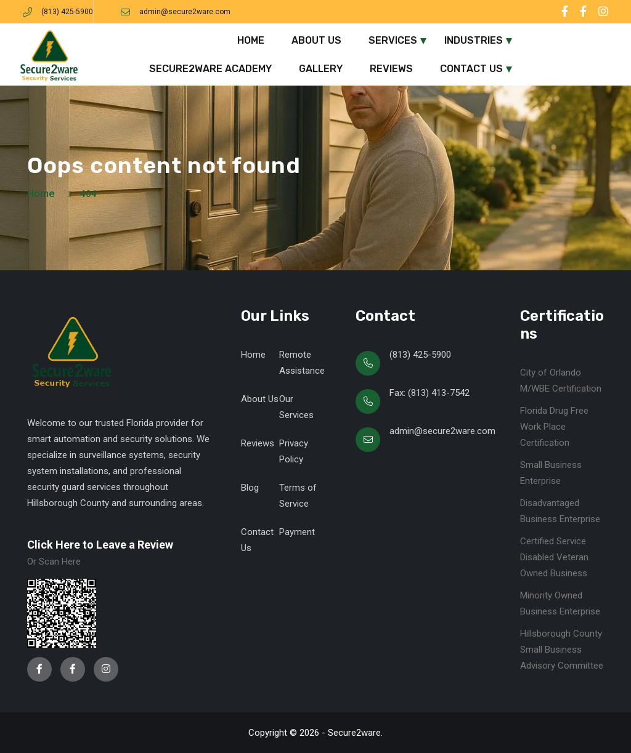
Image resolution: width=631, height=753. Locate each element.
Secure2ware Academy (210, 68)
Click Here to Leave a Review (100, 544)
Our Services (296, 407)
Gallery (321, 68)
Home (250, 40)
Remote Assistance (302, 362)
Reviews (391, 68)
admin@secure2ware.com (184, 11)
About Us (316, 40)
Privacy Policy (293, 451)
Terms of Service (298, 495)
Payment (297, 532)
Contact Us (471, 68)
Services (392, 40)
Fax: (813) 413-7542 (429, 392)
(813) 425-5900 (67, 11)
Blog (250, 487)
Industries (473, 40)
